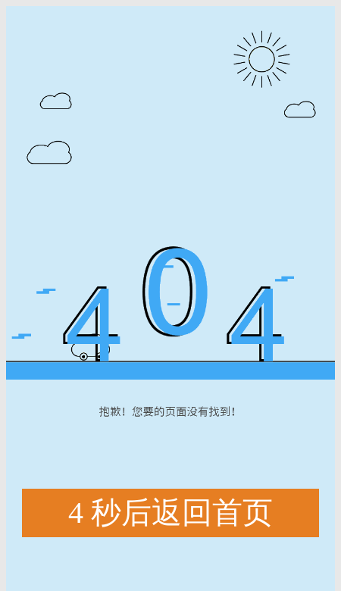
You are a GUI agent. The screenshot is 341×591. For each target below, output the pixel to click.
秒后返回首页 (170, 513)
